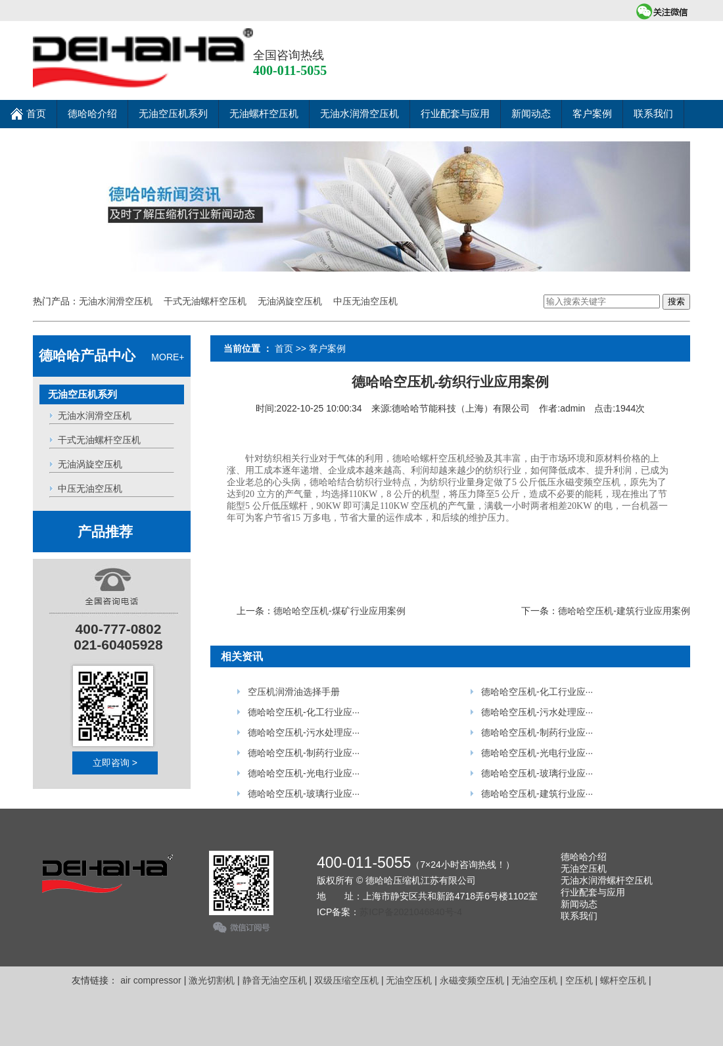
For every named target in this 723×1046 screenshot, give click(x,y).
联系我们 (653, 113)
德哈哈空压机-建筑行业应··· (535, 793)
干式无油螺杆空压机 (205, 301)
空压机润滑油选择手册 (292, 691)
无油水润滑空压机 (359, 113)
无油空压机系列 (173, 113)
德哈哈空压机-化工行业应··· (302, 712)
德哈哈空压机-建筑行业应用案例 (624, 611)
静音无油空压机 (275, 980)
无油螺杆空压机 (263, 113)
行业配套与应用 (455, 113)
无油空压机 (584, 868)
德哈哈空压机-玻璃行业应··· (302, 793)
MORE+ (111, 357)
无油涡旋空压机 (290, 301)
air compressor (150, 980)
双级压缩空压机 (346, 980)
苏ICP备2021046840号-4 (411, 912)
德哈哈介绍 (92, 113)
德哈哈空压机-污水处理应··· (302, 732)
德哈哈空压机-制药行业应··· (302, 753)
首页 (28, 110)
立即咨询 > (115, 762)
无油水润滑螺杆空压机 (607, 880)
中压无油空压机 (365, 301)
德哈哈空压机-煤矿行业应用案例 (339, 611)
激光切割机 (212, 980)
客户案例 (592, 113)
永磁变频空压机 (472, 980)
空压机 (579, 980)
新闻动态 (531, 113)
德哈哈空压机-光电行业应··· (302, 773)
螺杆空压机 (623, 980)
